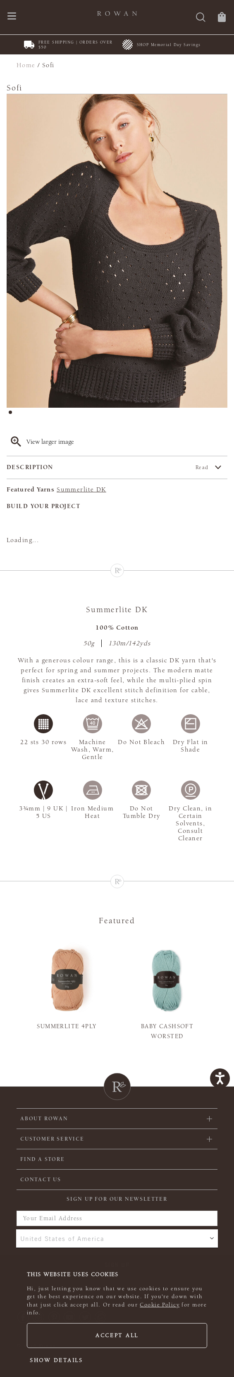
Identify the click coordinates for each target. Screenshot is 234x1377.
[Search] (200, 18)
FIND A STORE (42, 1159)
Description (108, 467)
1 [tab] (13, 415)
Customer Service (52, 1139)
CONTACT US (40, 1179)
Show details (56, 1360)
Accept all (117, 1335)
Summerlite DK (81, 489)
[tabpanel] (117, 251)
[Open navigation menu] (11, 17)
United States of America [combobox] (62, 1238)
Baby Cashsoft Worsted (167, 1031)
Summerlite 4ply (67, 1026)
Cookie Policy (159, 1305)
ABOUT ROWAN (44, 1119)
